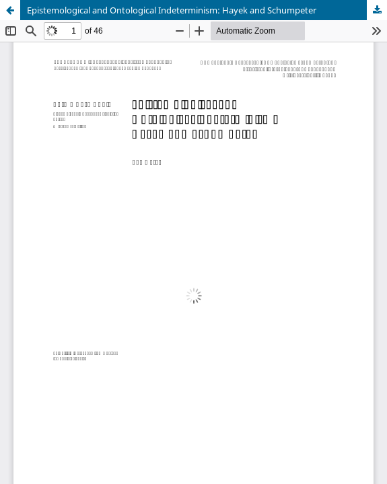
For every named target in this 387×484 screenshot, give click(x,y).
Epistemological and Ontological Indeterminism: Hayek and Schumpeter (171, 10)
